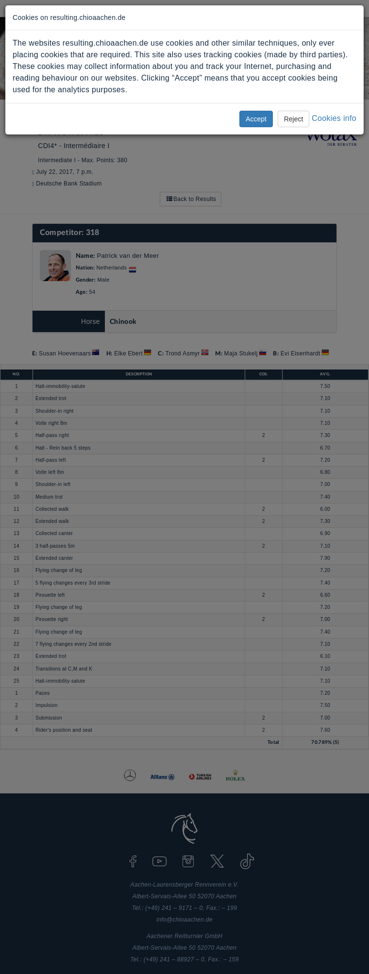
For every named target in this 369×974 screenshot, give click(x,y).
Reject (293, 119)
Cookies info (334, 118)
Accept (256, 119)
